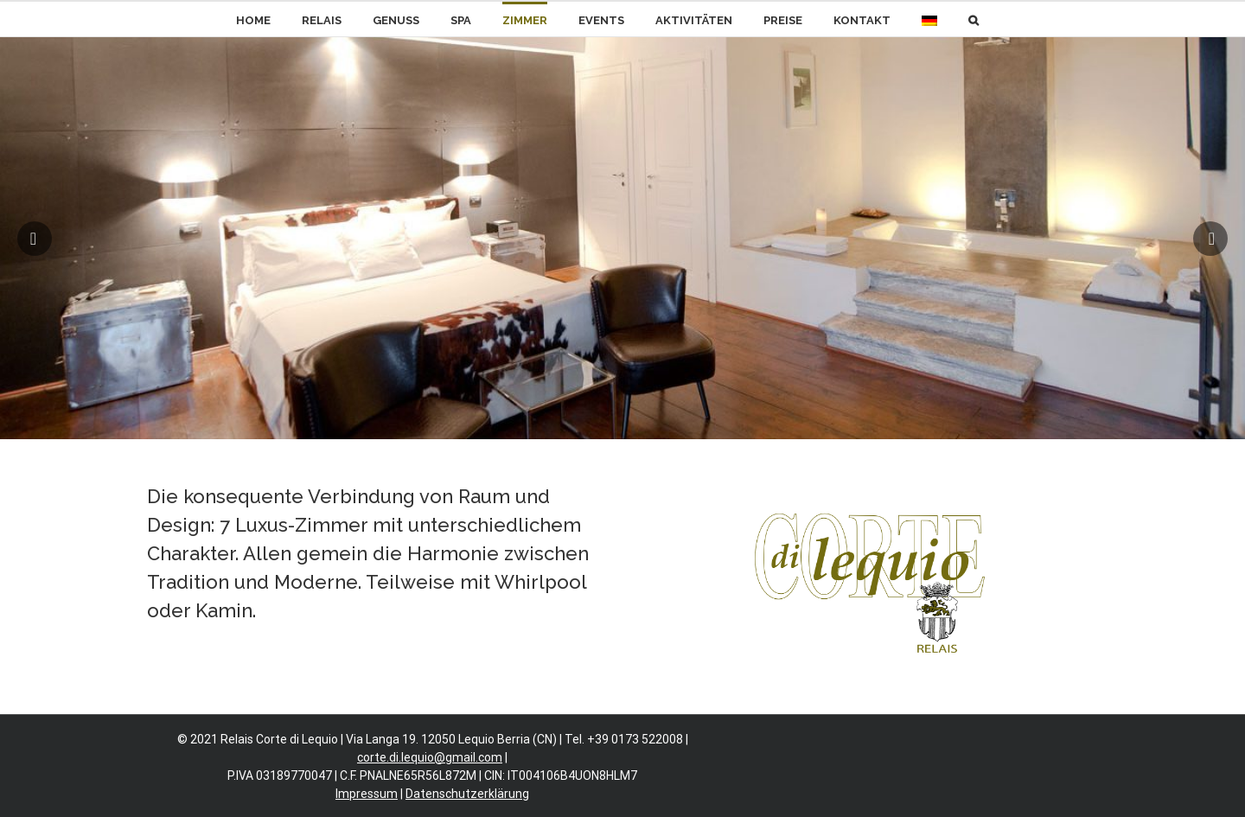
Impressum (366, 794)
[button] (973, 19)
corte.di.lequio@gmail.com (429, 757)
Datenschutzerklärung (467, 794)
